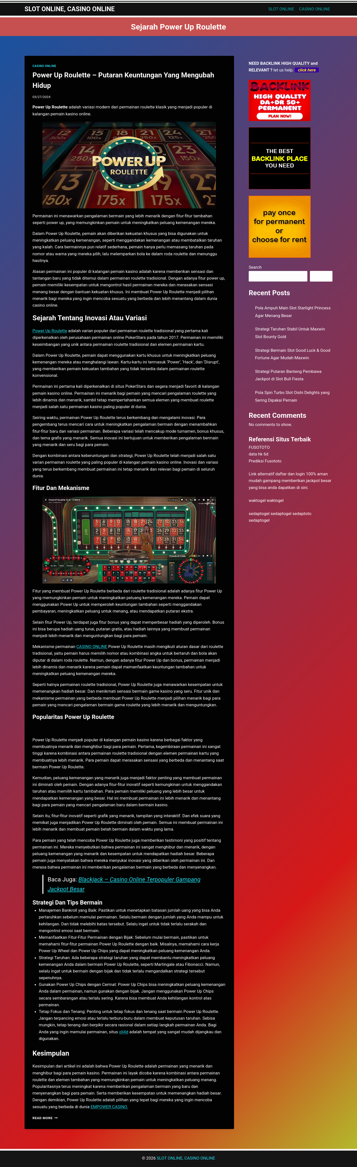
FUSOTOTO (259, 447)
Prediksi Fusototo (265, 460)
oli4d (123, 1031)
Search (255, 267)
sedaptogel (259, 513)
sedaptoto (302, 513)
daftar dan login (290, 473)
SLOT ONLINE (281, 8)
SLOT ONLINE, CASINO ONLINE (186, 1158)
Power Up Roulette (49, 330)
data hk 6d (258, 454)
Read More (45, 1118)
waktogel (257, 500)
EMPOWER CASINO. (109, 1106)
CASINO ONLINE (314, 8)
